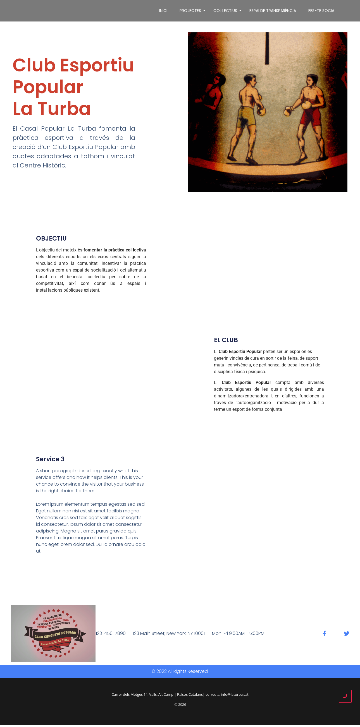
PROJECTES (191, 11)
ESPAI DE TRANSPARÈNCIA (272, 11)
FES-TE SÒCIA (321, 11)
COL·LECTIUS (226, 11)
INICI (163, 11)
